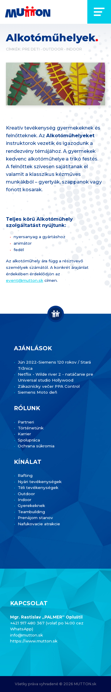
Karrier (24, 433)
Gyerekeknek (31, 505)
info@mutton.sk (26, 635)
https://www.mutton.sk (33, 641)
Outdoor (53, 49)
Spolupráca (29, 440)
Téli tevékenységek (38, 487)
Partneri (26, 422)
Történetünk (31, 428)
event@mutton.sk (24, 280)
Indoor (74, 49)
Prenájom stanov (35, 517)
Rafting (25, 475)
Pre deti (31, 49)
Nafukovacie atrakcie (39, 523)
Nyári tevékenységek (40, 481)
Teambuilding (31, 511)
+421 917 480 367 (28, 623)
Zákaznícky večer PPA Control (49, 386)
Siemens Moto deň (37, 392)
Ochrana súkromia (36, 446)
